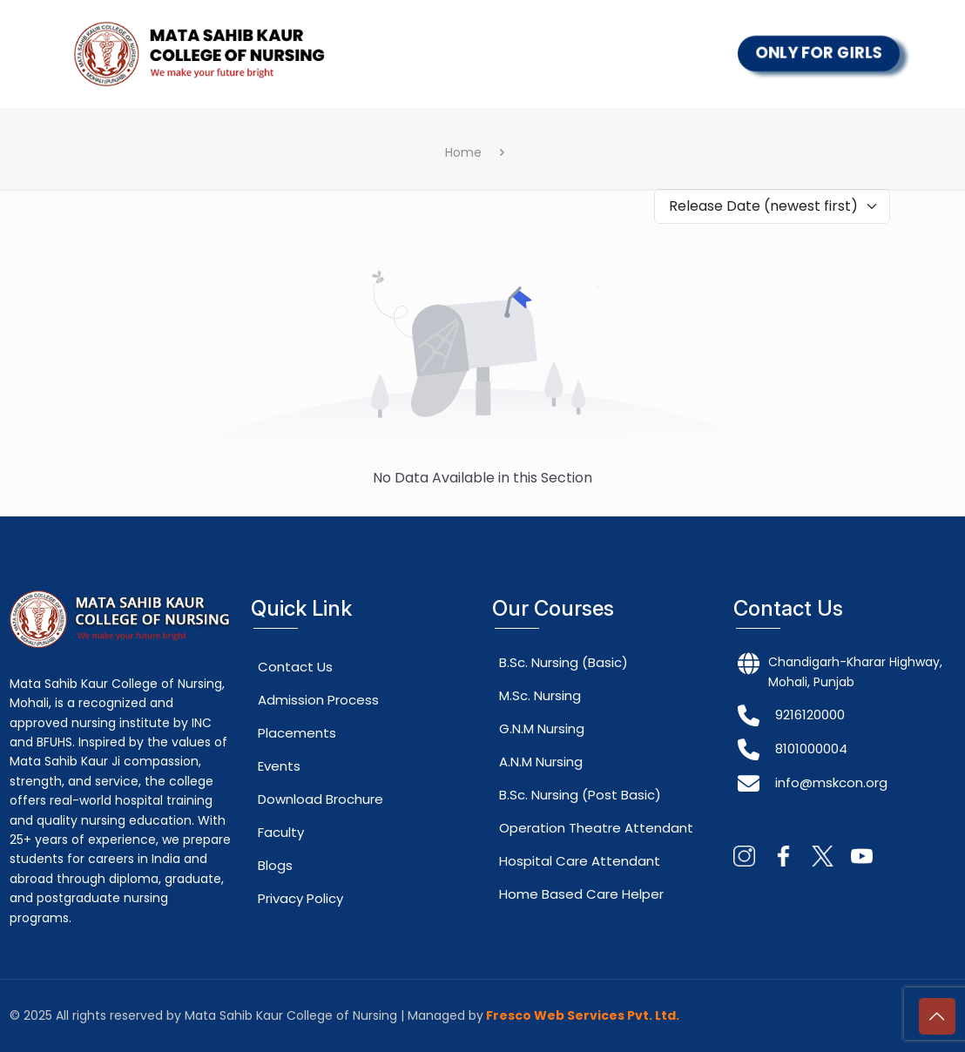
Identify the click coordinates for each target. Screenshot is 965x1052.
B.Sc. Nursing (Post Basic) (580, 795)
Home (463, 152)
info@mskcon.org (831, 782)
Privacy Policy (300, 898)
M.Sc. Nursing (540, 695)
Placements (297, 733)
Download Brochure (320, 799)
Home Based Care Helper (581, 894)
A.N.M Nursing (541, 761)
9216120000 (810, 714)
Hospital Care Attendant (579, 861)
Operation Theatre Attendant (596, 828)
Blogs (275, 865)
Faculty (281, 832)
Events (279, 766)
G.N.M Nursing (541, 728)
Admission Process (318, 700)
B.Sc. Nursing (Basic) (563, 662)
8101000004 (811, 748)
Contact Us (295, 667)
